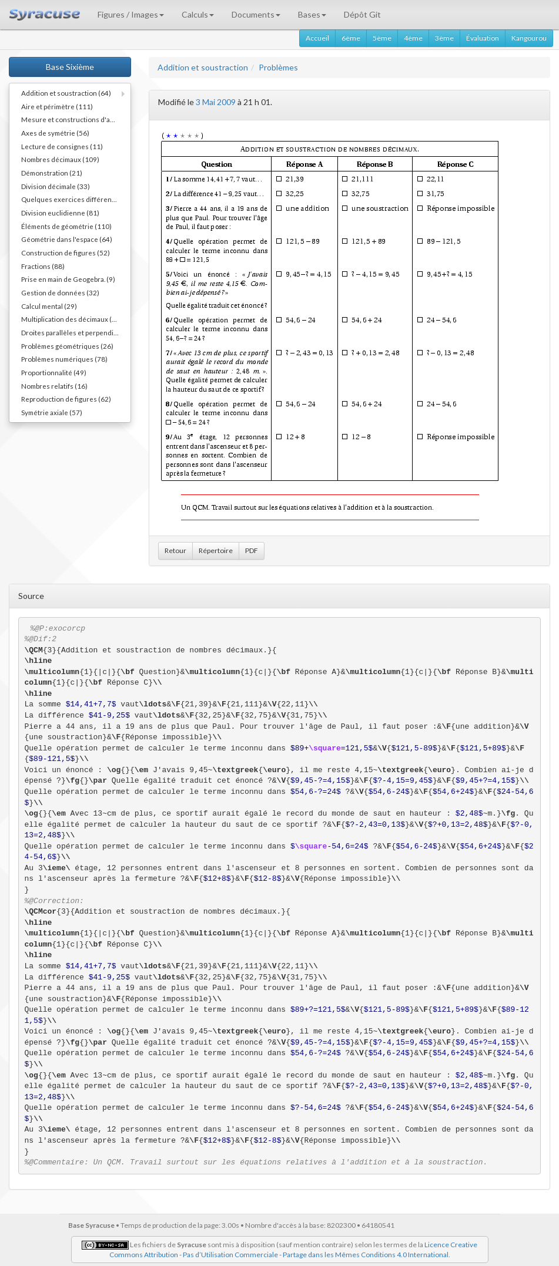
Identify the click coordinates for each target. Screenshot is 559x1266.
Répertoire (216, 550)
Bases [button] (312, 14)
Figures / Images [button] (131, 14)
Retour (175, 550)
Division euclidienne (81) (60, 212)
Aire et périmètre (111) (57, 106)
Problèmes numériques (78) (64, 359)
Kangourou (529, 37)
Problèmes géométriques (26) (67, 346)
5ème (382, 37)
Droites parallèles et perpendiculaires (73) (75, 332)
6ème (351, 37)
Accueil (317, 37)
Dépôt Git (362, 14)
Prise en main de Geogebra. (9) (68, 279)
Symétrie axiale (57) (51, 412)
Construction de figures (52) (65, 252)
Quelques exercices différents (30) (75, 199)
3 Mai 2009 (216, 102)
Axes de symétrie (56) (55, 133)
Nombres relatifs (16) (54, 386)
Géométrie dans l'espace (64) (66, 239)
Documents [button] (256, 14)
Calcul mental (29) (49, 306)
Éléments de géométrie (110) (66, 226)
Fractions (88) (43, 266)
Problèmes (278, 67)
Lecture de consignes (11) (62, 146)
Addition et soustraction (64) (66, 93)
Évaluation (482, 37)
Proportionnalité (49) (53, 372)
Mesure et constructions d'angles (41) (75, 119)
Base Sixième (70, 67)
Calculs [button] (198, 14)
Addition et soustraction (203, 67)
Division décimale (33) (55, 186)
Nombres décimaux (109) (60, 159)
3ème (444, 37)
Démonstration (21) (51, 173)
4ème (413, 37)
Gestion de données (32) (60, 292)
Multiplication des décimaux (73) (71, 319)
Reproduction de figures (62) (66, 399)
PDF (251, 550)
